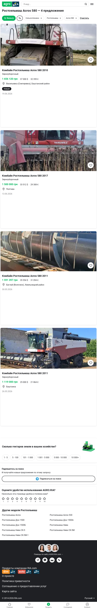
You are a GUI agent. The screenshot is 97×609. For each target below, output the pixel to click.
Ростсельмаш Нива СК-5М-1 (15, 535)
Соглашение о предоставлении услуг (24, 586)
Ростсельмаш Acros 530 (61, 515)
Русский (90, 598)
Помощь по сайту (48, 554)
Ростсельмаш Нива (59, 525)
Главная (10, 605)
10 (44, 499)
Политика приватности (16, 581)
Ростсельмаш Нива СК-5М (62, 530)
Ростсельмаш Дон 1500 (13, 520)
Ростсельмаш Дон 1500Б (14, 525)
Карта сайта (9, 591)
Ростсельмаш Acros (11, 515)
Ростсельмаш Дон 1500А (61, 520)
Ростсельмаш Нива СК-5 (13, 530)
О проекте (8, 575)
